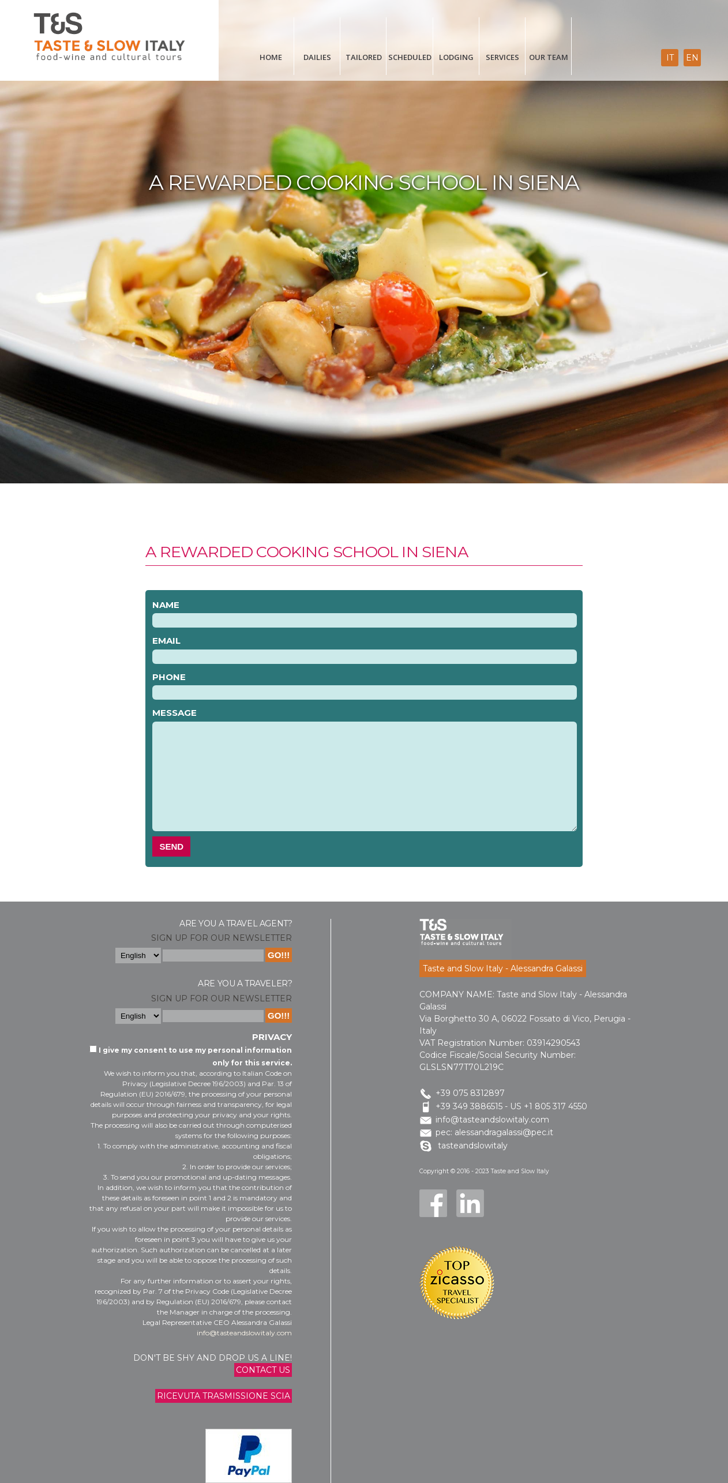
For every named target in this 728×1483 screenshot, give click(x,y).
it (670, 57)
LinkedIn (470, 1203)
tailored (364, 57)
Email (166, 640)
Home (271, 57)
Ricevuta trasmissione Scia (223, 1396)
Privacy (272, 1036)
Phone (169, 676)
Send (171, 846)
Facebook (433, 1203)
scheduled (409, 57)
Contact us (263, 1370)
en (692, 57)
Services (502, 57)
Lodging (456, 57)
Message (174, 712)
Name (165, 604)
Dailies (317, 57)
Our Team (548, 57)
